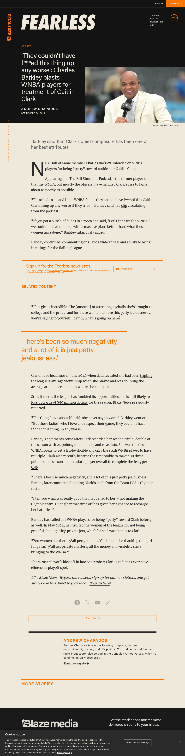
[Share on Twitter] (87, 602)
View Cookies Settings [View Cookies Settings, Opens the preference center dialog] (138, 742)
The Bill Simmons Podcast (90, 179)
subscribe (175, 4)
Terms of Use (68, 271)
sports (26, 46)
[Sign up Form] (136, 269)
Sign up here (100, 583)
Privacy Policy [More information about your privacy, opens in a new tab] (64, 753)
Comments (92, 618)
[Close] (179, 742)
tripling (146, 375)
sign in (159, 4)
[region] (92, 743)
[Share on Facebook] (77, 602)
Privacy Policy (54, 271)
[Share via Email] (97, 602)
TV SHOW (155, 15)
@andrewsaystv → (76, 663)
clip (124, 205)
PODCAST (155, 19)
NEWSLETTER (157, 22)
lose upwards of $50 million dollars (59, 402)
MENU (174, 18)
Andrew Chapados (39, 109)
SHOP (153, 25)
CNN (34, 467)
